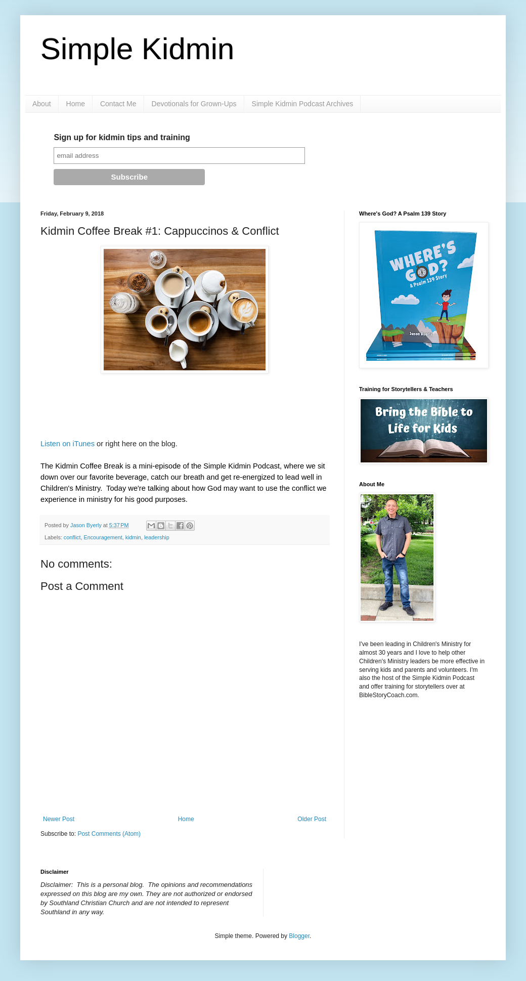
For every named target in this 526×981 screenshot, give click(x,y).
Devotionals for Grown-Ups (194, 104)
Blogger (299, 936)
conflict (72, 537)
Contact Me (118, 104)
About (41, 104)
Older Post (311, 819)
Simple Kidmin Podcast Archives (303, 104)
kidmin (133, 537)
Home (75, 104)
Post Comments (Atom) (109, 833)
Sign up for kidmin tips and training (122, 137)
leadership (156, 537)
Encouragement (102, 537)
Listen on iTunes (68, 444)
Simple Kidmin (137, 49)
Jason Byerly (86, 525)
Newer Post (58, 819)
